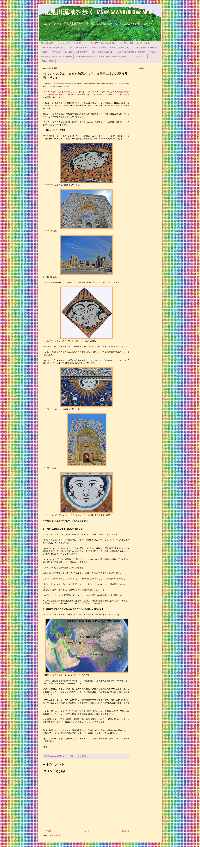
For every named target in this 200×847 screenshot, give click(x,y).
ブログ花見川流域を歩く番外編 (102, 43)
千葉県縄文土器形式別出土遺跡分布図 (56, 57)
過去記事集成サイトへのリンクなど (55, 43)
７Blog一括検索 (47, 61)
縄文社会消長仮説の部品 (85, 57)
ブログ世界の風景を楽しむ (52, 48)
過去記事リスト (80, 43)
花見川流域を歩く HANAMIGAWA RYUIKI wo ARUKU (99, 13)
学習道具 (154, 52)
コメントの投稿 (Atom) (57, 835)
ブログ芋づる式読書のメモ (77, 48)
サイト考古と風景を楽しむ (120, 48)
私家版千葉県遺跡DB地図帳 (146, 48)
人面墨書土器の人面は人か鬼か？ (72, 92)
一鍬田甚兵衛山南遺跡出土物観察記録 (131, 52)
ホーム (86, 831)
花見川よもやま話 (99, 48)
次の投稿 (47, 831)
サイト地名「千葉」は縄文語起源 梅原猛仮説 (70, 52)
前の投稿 (125, 831)
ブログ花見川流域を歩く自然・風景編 (134, 43)
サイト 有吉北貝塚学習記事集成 (112, 57)
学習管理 (44, 52)
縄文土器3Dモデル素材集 (102, 52)
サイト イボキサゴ (138, 57)
